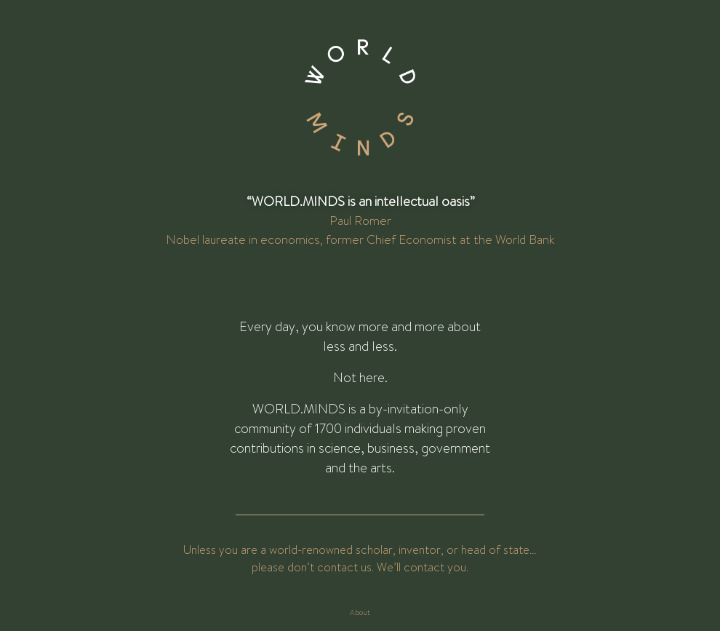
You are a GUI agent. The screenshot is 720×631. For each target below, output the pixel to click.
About (360, 612)
